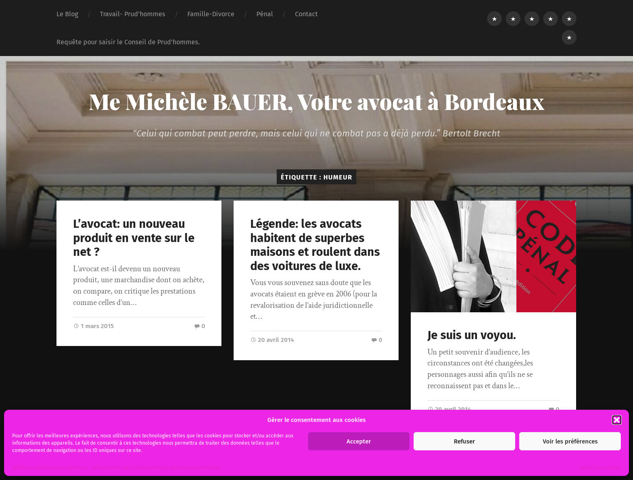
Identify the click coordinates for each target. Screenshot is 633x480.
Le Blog (67, 14)
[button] (617, 420)
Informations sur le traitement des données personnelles (156, 467)
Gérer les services (600, 467)
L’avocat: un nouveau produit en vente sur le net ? (134, 238)
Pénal (264, 14)
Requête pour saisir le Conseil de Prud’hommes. (128, 42)
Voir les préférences (570, 441)
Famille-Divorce (210, 14)
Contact (306, 14)
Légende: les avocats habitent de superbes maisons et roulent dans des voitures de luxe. (315, 245)
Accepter (359, 441)
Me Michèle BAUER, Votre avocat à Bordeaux (316, 101)
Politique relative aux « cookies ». (50, 467)
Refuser (464, 441)
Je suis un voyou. (471, 335)
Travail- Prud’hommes (132, 14)
